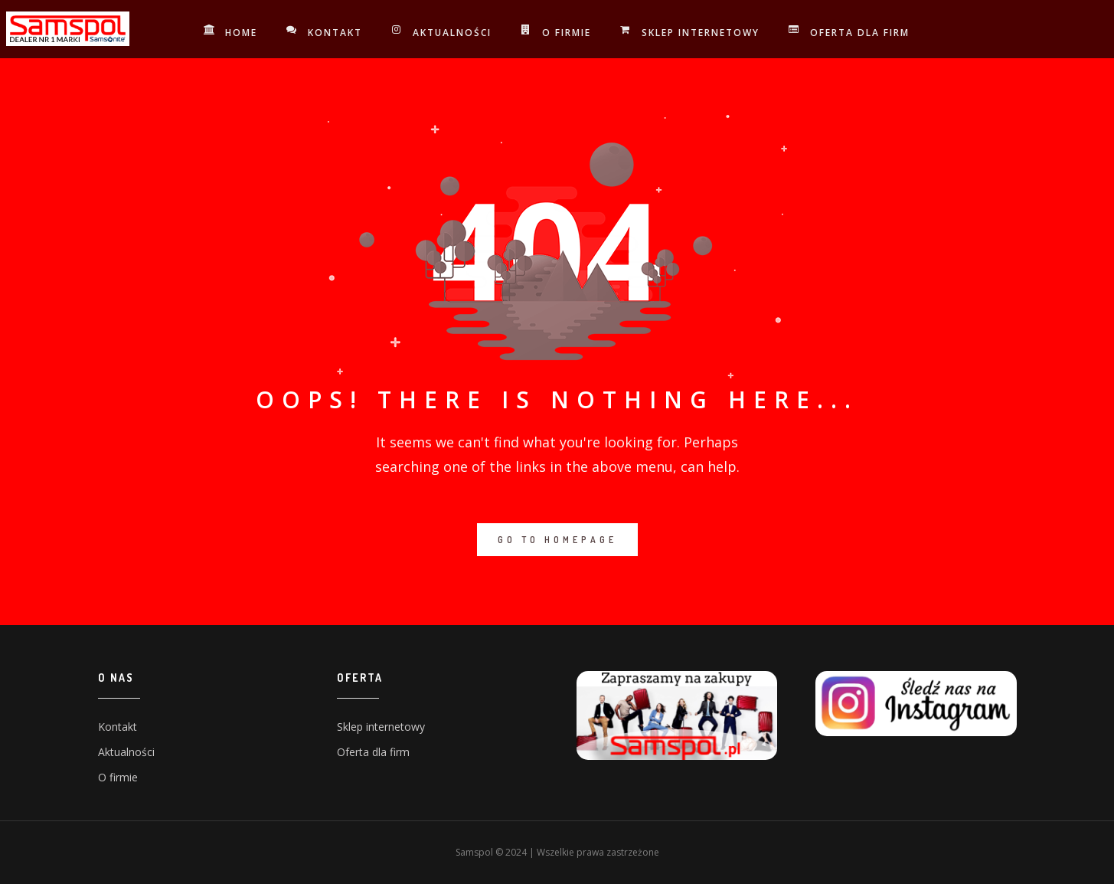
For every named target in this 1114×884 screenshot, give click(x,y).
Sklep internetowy (691, 32)
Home (231, 32)
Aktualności (442, 32)
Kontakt (325, 32)
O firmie (556, 32)
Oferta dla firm (850, 32)
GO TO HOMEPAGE (557, 539)
